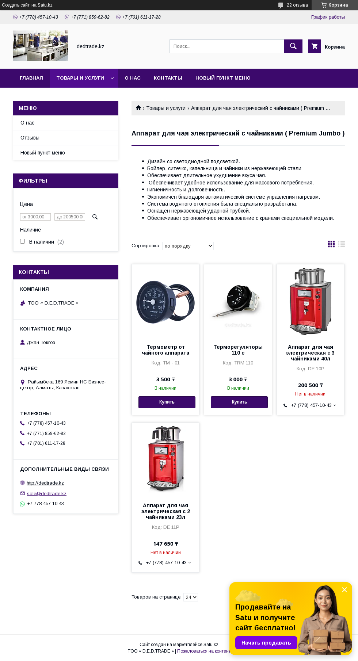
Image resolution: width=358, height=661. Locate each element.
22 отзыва (297, 5)
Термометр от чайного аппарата (165, 350)
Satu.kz (210, 644)
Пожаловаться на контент (204, 651)
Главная (31, 78)
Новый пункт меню (223, 78)
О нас (133, 78)
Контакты (168, 78)
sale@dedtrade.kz (46, 493)
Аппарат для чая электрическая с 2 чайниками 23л (165, 511)
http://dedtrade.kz (45, 483)
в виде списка (341, 246)
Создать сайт (16, 5)
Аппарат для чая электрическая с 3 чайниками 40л (310, 353)
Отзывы (29, 138)
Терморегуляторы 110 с (238, 350)
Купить (167, 402)
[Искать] (293, 46)
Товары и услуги (80, 78)
